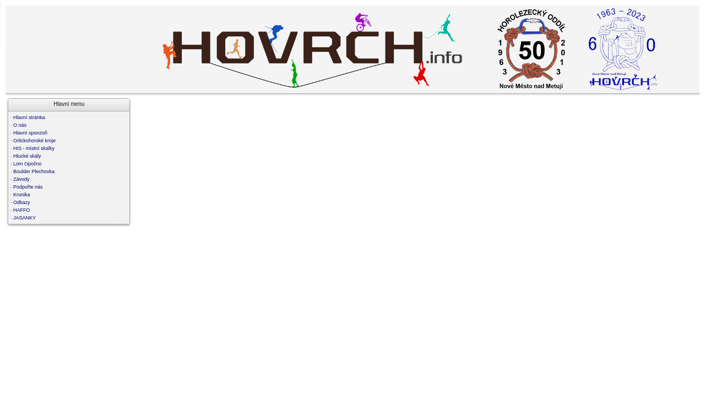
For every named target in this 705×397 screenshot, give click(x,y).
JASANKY (24, 218)
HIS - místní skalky (34, 148)
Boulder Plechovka (34, 171)
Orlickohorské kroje (34, 140)
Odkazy (21, 202)
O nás (19, 125)
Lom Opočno (27, 164)
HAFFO (21, 210)
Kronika (21, 194)
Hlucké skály (27, 156)
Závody (21, 179)
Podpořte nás (28, 187)
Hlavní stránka (29, 117)
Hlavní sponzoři (30, 133)
